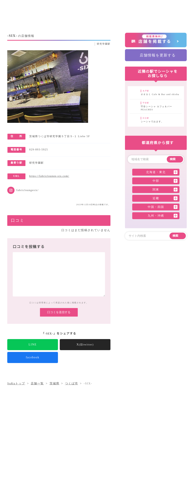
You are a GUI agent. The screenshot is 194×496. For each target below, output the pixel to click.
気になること (125, 456)
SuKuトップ (16, 389)
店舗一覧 (146, 456)
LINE (33, 350)
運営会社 (163, 456)
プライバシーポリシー (121, 463)
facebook (33, 363)
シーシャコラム (99, 456)
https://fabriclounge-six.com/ (52, 176)
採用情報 (95, 463)
